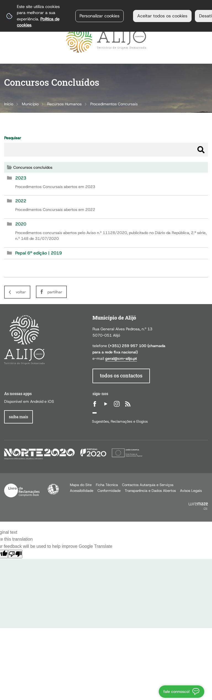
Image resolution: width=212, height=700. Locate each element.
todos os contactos (121, 375)
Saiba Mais (18, 416)
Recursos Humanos (64, 103)
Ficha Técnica (107, 484)
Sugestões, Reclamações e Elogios (120, 421)
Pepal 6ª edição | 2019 (38, 253)
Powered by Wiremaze (198, 506)
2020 (20, 224)
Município (30, 103)
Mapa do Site (81, 484)
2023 (20, 178)
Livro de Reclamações (21, 490)
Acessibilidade (53, 489)
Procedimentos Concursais (114, 103)
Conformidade (109, 490)
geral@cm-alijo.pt (121, 358)
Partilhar (54, 292)
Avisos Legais (191, 490)
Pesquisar (12, 138)
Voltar (21, 292)
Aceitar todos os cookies (162, 16)
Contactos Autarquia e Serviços (147, 484)
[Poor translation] (15, 554)
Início (8, 103)
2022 (20, 201)
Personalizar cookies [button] (100, 16)
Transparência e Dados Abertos (150, 490)
